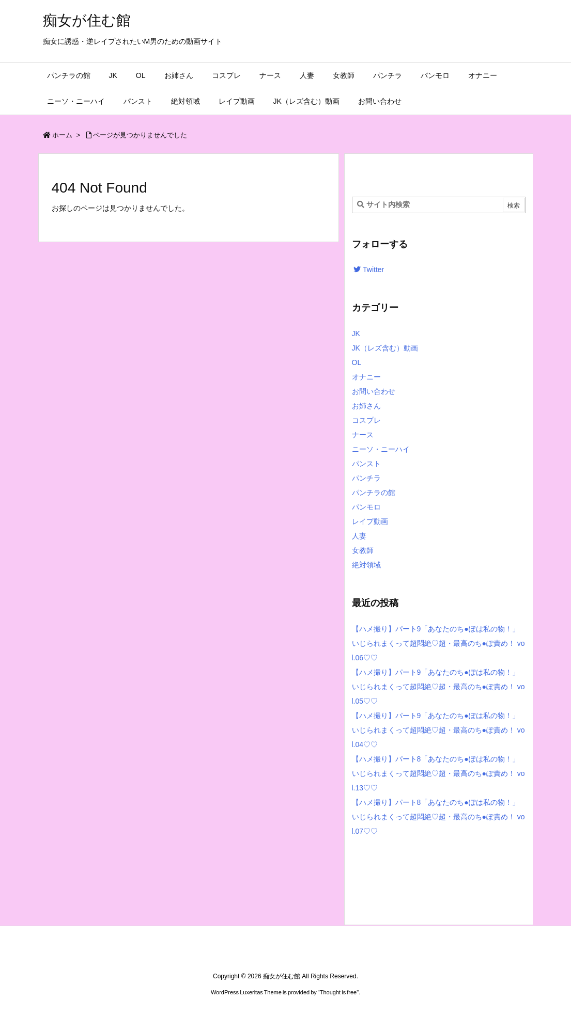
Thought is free (338, 992)
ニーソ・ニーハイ (381, 449)
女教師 (363, 550)
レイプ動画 (370, 521)
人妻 (359, 536)
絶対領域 (366, 565)
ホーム (62, 135)
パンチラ (366, 478)
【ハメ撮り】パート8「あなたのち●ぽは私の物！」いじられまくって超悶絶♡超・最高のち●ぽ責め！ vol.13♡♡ (438, 773)
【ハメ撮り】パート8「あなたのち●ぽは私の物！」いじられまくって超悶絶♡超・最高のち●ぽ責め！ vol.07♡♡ (438, 816)
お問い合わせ (373, 391)
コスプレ (366, 420)
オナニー (366, 377)
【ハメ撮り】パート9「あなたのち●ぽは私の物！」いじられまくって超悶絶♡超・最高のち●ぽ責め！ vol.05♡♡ (438, 686)
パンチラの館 (373, 492)
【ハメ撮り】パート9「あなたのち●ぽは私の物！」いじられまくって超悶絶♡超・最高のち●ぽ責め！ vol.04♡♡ (438, 730)
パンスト (366, 463)
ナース (363, 435)
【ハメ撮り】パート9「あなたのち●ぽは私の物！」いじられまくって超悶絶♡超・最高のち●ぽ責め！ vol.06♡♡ (438, 643)
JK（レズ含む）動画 (385, 348)
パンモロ (366, 507)
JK (356, 333)
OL (357, 362)
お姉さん (366, 406)
